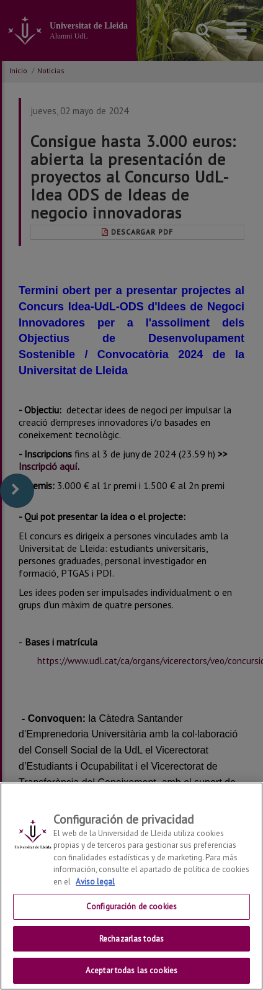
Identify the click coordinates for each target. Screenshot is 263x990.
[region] (131, 886)
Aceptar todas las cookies (131, 970)
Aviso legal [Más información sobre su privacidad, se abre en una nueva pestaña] (95, 881)
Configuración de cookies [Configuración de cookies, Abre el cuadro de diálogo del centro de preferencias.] (131, 906)
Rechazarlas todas (131, 939)
